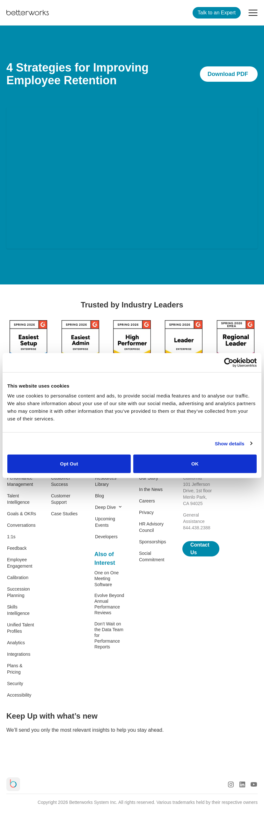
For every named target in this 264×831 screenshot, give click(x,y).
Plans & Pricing (14, 669)
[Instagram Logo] (231, 784)
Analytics (16, 642)
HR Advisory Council (151, 527)
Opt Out (69, 463)
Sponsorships (152, 541)
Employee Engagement (19, 563)
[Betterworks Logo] (27, 13)
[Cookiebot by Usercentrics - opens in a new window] (229, 362)
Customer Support (60, 499)
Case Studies (64, 513)
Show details (230, 443)
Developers (106, 536)
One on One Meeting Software (106, 578)
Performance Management (20, 481)
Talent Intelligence (18, 499)
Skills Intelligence (18, 610)
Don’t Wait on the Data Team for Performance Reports (108, 635)
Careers (147, 500)
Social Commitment (151, 556)
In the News (151, 489)
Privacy (146, 512)
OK (195, 463)
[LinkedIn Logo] (242, 784)
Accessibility (19, 695)
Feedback (16, 548)
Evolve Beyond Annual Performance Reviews (109, 604)
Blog (99, 495)
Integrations (18, 654)
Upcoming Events (105, 522)
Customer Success (60, 481)
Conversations (21, 525)
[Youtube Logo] (254, 784)
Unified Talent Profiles (20, 628)
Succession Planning (18, 592)
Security (15, 683)
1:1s (11, 536)
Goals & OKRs (21, 513)
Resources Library (105, 481)
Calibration (17, 577)
